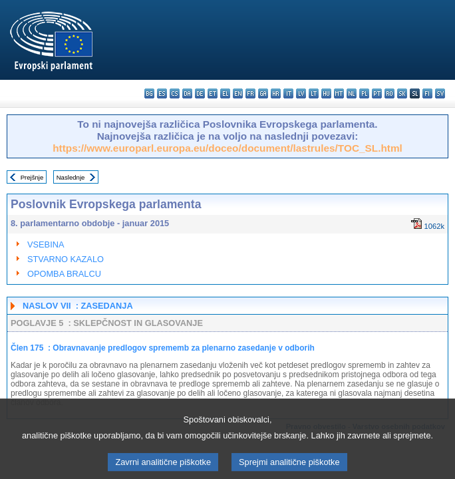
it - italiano (288, 93)
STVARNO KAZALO (65, 259)
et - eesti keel (213, 93)
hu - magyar (326, 93)
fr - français (250, 93)
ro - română (389, 93)
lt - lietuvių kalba (314, 93)
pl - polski (364, 93)
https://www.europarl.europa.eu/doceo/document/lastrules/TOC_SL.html (227, 148)
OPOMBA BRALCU (64, 274)
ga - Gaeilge (263, 93)
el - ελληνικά (225, 93)
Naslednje (71, 177)
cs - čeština (175, 93)
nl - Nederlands (352, 93)
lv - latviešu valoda (301, 93)
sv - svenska (440, 93)
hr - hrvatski (276, 93)
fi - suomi (427, 93)
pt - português (377, 93)
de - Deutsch (200, 93)
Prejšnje (32, 177)
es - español (162, 93)
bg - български (149, 93)
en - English (238, 93)
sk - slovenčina (402, 93)
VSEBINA (45, 244)
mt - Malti (339, 93)
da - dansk (187, 93)
